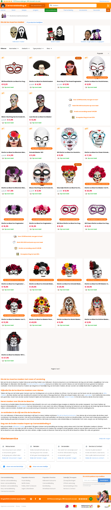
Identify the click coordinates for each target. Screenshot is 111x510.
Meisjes (24, 10)
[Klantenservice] (105, 1)
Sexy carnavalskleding (8, 488)
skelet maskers (22, 406)
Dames (3, 10)
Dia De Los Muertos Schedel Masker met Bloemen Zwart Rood (50, 284)
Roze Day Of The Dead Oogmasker (69, 81)
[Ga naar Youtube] (40, 499)
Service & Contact (69, 488)
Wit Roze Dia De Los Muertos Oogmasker (71, 223)
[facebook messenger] (13, 466)
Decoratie (96, 10)
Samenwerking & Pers (70, 486)
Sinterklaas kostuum (49, 488)
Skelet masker (55, 42)
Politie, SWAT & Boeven (29, 486)
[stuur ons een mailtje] (38, 466)
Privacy (18, 506)
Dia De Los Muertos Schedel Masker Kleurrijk (72, 284)
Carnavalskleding (50, 10)
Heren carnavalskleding (8, 483)
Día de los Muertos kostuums (66, 415)
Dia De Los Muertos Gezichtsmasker (97, 81)
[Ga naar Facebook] (35, 499)
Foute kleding (26, 480)
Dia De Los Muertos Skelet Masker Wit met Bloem (74, 319)
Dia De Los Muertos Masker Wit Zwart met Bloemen (19, 355)
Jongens (35, 10)
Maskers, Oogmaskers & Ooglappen (92, 42)
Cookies (23, 506)
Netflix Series (26, 483)
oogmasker (88, 395)
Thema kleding (68, 10)
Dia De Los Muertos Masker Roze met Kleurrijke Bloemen (49, 319)
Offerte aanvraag (69, 483)
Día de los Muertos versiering (36, 384)
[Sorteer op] (103, 53)
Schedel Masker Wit (36, 152)
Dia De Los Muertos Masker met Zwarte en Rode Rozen (20, 319)
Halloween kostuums (49, 480)
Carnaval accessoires (8, 491)
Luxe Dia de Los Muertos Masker (40, 117)
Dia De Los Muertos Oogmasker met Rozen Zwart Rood (20, 284)
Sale (108, 10)
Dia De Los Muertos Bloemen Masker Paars (16, 188)
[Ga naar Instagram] (31, 499)
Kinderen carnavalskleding (9, 486)
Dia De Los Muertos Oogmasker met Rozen (44, 223)
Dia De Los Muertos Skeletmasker (41, 81)
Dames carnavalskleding (9, 480)
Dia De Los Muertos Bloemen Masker (14, 152)
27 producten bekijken (35, 22)
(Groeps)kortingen (69, 480)
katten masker (69, 397)
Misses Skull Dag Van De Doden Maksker (43, 188)
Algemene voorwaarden (7, 506)
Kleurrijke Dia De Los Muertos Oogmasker (71, 188)
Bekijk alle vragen (104, 439)
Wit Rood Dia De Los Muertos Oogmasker (15, 81)
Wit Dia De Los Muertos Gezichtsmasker (71, 152)
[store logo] (13, 5)
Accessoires (83, 10)
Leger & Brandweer (28, 488)
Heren (13, 10)
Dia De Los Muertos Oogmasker (12, 223)
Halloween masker (18, 42)
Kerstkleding (46, 486)
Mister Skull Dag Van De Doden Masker (15, 117)
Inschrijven (104, 480)
